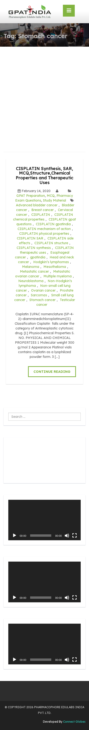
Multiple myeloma (57, 276)
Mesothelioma (54, 267)
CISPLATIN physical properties (44, 233)
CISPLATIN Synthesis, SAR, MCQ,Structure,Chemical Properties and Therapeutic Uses (44, 175)
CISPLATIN (40, 214)
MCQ (51, 196)
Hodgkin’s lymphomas (51, 262)
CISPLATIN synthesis (34, 248)
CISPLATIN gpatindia (53, 224)
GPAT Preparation (30, 196)
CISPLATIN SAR (30, 238)
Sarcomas (39, 295)
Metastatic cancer (34, 271)
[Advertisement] (44, 93)
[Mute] (67, 535)
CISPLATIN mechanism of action (44, 229)
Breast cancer (42, 210)
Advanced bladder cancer (36, 205)
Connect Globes (73, 721)
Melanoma (30, 267)
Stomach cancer (42, 300)
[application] (44, 520)
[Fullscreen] (74, 535)
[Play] (14, 535)
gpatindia (37, 257)
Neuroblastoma (30, 281)
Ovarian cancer (43, 290)
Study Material (54, 200)
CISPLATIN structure (51, 243)
